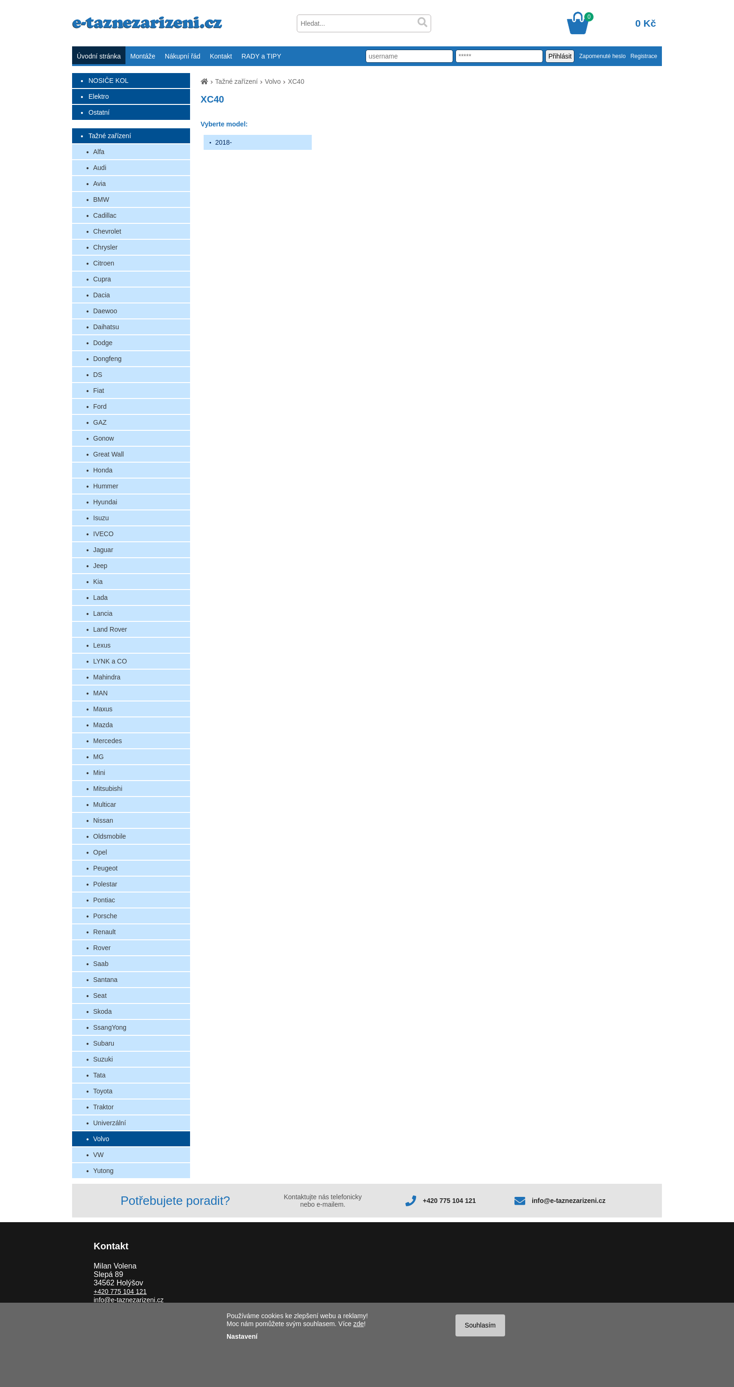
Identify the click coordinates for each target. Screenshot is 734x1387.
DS (97, 374)
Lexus (101, 645)
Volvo (101, 1139)
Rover (101, 948)
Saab (101, 963)
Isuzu (101, 518)
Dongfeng (107, 358)
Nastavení (242, 1336)
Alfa (98, 151)
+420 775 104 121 (449, 1200)
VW (98, 1154)
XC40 (296, 81)
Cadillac (105, 215)
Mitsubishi (107, 788)
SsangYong (109, 1027)
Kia (98, 581)
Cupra (102, 279)
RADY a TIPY (261, 56)
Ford (100, 406)
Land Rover (110, 629)
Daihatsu (106, 327)
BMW (101, 199)
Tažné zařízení (109, 136)
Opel (100, 852)
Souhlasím (480, 1325)
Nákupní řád (182, 56)
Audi (99, 167)
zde (358, 1324)
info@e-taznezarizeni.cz (569, 1200)
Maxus (102, 709)
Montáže (142, 56)
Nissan (103, 820)
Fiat (98, 390)
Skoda (102, 1011)
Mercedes (107, 741)
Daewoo (105, 311)
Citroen (103, 263)
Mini (99, 772)
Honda (102, 470)
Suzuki (103, 1059)
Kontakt (221, 56)
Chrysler (105, 247)
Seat (100, 995)
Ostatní (99, 112)
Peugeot (105, 868)
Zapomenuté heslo (602, 56)
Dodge (102, 343)
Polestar (105, 884)
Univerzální (109, 1123)
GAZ (100, 422)
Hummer (105, 486)
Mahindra (106, 677)
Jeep (100, 565)
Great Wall (108, 454)
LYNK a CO (110, 661)
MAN (100, 693)
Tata (99, 1075)
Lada (100, 597)
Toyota (102, 1091)
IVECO (103, 534)
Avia (99, 183)
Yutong (103, 1170)
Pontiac (104, 900)
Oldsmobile (109, 836)
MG (98, 756)
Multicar (104, 804)
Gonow (103, 438)
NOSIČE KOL (108, 80)
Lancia (102, 613)
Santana (105, 979)
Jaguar (103, 549)
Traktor (103, 1107)
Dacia (101, 295)
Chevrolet (107, 231)
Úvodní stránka (99, 56)
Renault (104, 932)
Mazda (103, 725)
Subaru (103, 1043)
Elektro (98, 96)
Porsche (105, 916)
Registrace (644, 56)
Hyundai (105, 502)
